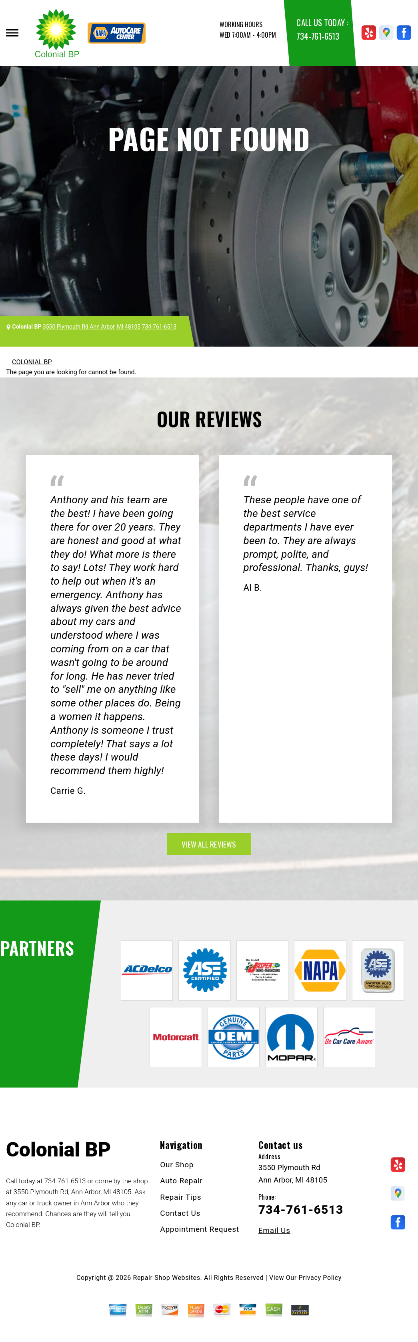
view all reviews (209, 844)
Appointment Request (199, 1229)
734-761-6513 (317, 36)
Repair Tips (180, 1197)
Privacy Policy (320, 1277)
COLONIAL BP (32, 362)
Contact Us (180, 1213)
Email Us (274, 1230)
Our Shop (177, 1164)
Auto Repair (181, 1180)
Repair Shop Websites (166, 1277)
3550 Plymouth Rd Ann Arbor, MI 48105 (91, 326)
